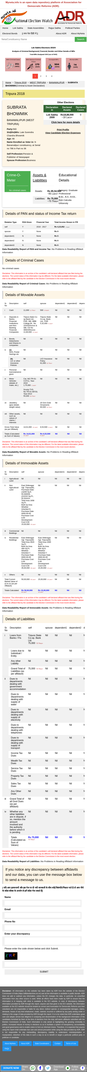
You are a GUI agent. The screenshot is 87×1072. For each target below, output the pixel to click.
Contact (57, 1044)
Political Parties (72, 28)
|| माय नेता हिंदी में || (30, 33)
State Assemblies (36, 28)
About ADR (61, 33)
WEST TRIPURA (38, 82)
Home (5, 28)
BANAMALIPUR (56, 82)
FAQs (7, 1049)
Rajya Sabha (54, 28)
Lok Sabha (18, 28)
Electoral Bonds (9, 33)
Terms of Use (71, 1044)
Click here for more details (65, 122)
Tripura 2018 (20, 82)
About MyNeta (78, 33)
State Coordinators (42, 1044)
